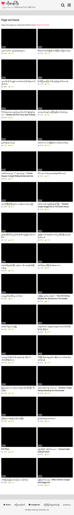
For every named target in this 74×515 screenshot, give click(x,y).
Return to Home (43, 25)
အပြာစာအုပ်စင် (19, 505)
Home (8, 505)
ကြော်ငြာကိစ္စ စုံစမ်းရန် (51, 505)
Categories (35, 505)
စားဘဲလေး (67, 505)
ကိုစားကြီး (10, 3)
